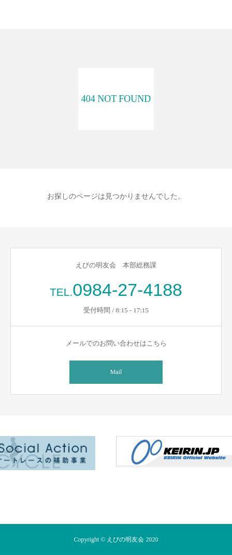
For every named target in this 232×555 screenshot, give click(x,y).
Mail (116, 372)
